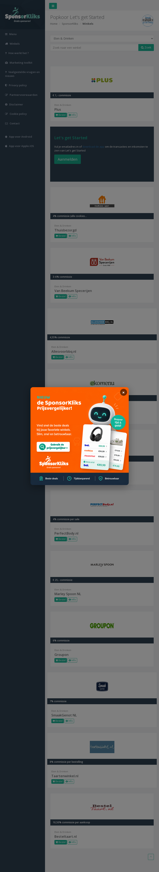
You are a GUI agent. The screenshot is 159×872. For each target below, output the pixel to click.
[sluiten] (123, 392)
